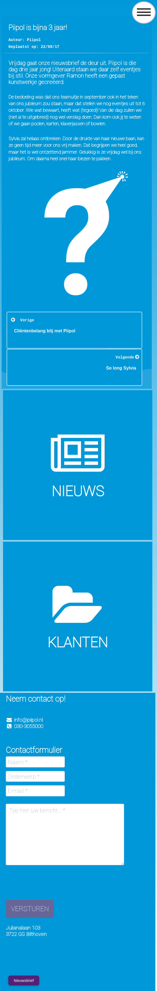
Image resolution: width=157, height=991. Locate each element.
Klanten (77, 642)
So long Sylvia (121, 367)
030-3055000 (24, 726)
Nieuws (78, 491)
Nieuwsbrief (24, 980)
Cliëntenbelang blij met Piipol (44, 330)
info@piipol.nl (28, 720)
